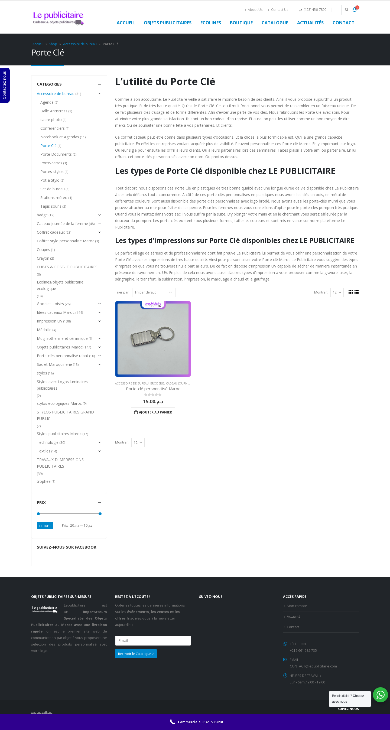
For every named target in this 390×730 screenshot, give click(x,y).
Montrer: (320, 292)
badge (42, 214)
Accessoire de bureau (80, 44)
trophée (44, 481)
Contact (344, 23)
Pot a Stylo (50, 180)
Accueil (126, 23)
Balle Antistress (54, 110)
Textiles (43, 451)
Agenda (47, 102)
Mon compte (297, 606)
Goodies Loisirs (50, 303)
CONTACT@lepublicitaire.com (313, 665)
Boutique (241, 23)
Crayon (43, 258)
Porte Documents (56, 154)
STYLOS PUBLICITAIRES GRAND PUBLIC (65, 415)
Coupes (43, 249)
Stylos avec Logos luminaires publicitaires (62, 385)
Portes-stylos (52, 171)
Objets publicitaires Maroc (60, 347)
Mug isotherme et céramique (62, 338)
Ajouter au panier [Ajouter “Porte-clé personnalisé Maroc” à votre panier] (155, 412)
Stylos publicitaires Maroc (59, 433)
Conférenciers (53, 128)
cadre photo (51, 119)
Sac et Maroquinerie (54, 364)
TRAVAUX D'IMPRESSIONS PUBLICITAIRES (60, 463)
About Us (254, 9)
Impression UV (49, 321)
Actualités (310, 23)
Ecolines (210, 23)
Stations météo (54, 197)
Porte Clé (49, 145)
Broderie (157, 383)
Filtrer (45, 525)
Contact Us (278, 9)
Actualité (294, 616)
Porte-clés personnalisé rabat (62, 355)
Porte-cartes (52, 162)
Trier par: (122, 292)
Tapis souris (51, 206)
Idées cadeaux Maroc (55, 312)
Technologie (47, 442)
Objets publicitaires (167, 23)
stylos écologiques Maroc (59, 403)
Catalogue (275, 23)
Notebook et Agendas (60, 136)
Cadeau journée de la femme (187, 383)
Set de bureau (53, 188)
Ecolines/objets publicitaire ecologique (60, 285)
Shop (53, 44)
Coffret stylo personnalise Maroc (65, 240)
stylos (42, 373)
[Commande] (154, 292)
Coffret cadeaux (51, 232)
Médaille (44, 329)
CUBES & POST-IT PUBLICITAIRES (67, 266)
